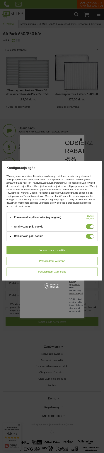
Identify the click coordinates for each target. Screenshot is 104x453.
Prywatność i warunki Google (21, 192)
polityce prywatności (77, 186)
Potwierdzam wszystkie (52, 250)
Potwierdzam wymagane (52, 271)
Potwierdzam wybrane (52, 260)
